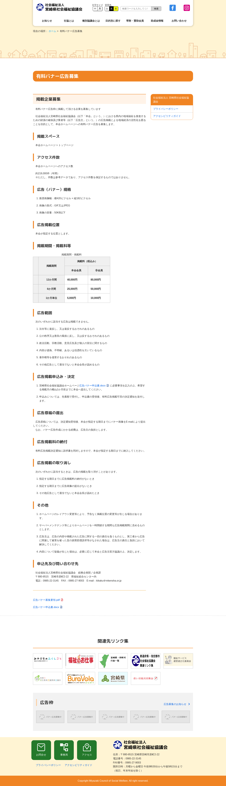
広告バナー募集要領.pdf (46, 600)
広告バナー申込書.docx (92, 385)
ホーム (52, 31)
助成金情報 (157, 20)
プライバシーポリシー (165, 108)
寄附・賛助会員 (135, 20)
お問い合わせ (179, 20)
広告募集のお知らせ (177, 704)
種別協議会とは (91, 20)
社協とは (69, 20)
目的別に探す (113, 20)
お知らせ (47, 20)
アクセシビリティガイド (167, 116)
